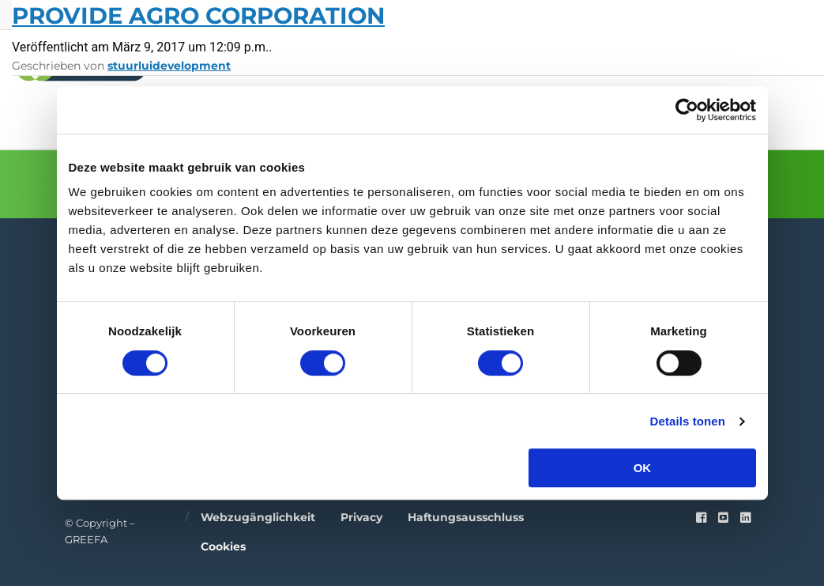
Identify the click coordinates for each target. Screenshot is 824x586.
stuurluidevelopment (169, 66)
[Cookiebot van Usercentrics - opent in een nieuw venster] (687, 110)
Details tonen (687, 421)
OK (643, 467)
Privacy (361, 517)
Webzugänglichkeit (258, 517)
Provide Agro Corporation (198, 15)
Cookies (223, 546)
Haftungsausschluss (466, 517)
